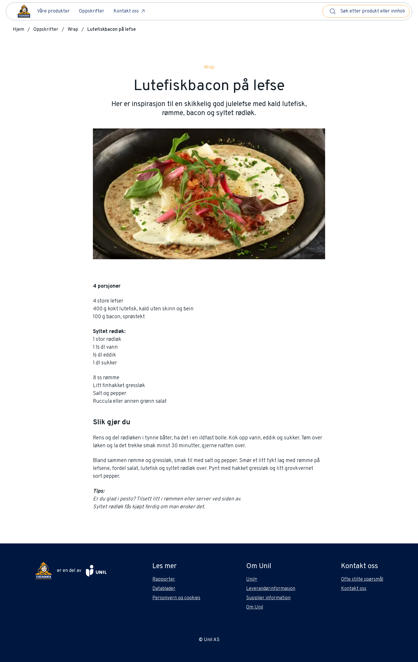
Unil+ (251, 579)
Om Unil (254, 607)
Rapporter (163, 579)
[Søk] (332, 11)
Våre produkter (53, 11)
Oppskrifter (91, 11)
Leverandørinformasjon (270, 589)
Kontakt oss (129, 11)
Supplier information (268, 598)
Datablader (163, 589)
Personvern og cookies (176, 598)
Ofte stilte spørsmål (362, 579)
